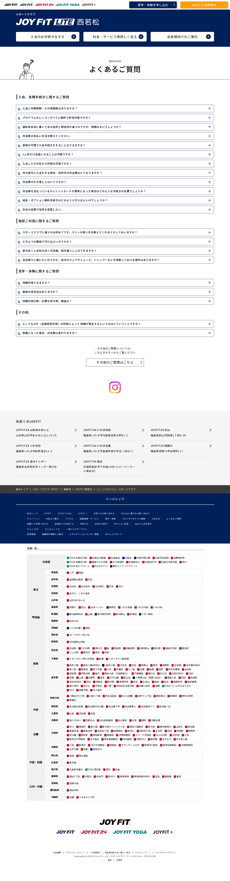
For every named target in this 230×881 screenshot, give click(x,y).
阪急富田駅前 (111, 739)
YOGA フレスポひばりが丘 (178, 685)
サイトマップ (141, 852)
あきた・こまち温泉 (79, 593)
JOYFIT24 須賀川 (177, 448)
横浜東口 (160, 695)
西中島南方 (165, 726)
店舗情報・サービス (89, 518)
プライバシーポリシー (75, 852)
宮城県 (54, 586)
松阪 (93, 713)
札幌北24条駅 (99, 557)
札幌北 (128, 557)
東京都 (54, 677)
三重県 (54, 713)
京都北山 (90, 720)
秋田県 (54, 593)
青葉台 (72, 700)
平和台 (98, 685)
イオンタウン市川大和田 (81, 658)
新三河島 (97, 669)
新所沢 (86, 652)
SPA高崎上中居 (77, 641)
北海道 (46, 562)
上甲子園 (73, 749)
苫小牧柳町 (118, 561)
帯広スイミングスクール (125, 566)
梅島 (151, 669)
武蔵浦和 (130, 648)
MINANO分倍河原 (125, 685)
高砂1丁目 (74, 776)
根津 (155, 665)
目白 (88, 681)
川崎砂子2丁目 (76, 695)
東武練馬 (192, 681)
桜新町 (91, 677)
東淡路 (191, 726)
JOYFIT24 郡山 (177, 432)
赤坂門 (99, 776)
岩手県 (54, 579)
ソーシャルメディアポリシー (164, 852)
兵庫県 (54, 746)
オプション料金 (121, 523)
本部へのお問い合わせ (104, 513)
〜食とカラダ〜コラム (76, 529)
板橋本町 (177, 681)
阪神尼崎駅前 (169, 745)
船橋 (101, 658)
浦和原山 (144, 648)
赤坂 (134, 665)
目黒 (71, 677)
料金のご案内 (52, 518)
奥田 (71, 755)
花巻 (90, 579)
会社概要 (57, 852)
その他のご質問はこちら (115, 362)
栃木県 (54, 634)
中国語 (119, 860)
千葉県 (54, 658)
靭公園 (72, 735)
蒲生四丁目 (103, 730)
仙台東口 (99, 586)
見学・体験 (110, 518)
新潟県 (54, 613)
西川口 (98, 648)
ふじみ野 (73, 652)
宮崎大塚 (73, 783)
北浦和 (72, 648)
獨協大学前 (171, 648)
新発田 (133, 614)
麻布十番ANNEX (91, 665)
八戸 (71, 572)
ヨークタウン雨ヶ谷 (79, 634)
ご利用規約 (95, 852)
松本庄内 (73, 620)
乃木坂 (123, 665)
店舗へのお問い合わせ (37, 523)
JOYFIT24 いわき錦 (42, 448)
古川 (121, 586)
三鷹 (109, 685)
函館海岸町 (179, 557)
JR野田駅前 (124, 735)
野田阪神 (97, 735)
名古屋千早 (114, 706)
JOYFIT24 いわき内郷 (109, 432)
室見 (178, 776)
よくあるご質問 (173, 518)
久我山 (146, 681)
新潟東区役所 (104, 614)
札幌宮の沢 (150, 561)
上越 (90, 614)
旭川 (184, 561)
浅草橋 (177, 665)
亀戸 (97, 673)
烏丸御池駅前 (106, 720)
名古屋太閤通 (76, 706)
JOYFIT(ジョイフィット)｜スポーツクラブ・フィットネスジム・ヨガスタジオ (121, 856)
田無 (157, 685)
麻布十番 (73, 665)
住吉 (157, 776)
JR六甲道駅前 (98, 745)
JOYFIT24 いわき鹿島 (109, 448)
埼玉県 (54, 650)
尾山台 (127, 677)
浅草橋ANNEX (193, 665)
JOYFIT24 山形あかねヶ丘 (42, 432)
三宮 (71, 745)
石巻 (111, 586)
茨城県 (54, 627)
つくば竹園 (75, 627)
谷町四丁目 (144, 730)
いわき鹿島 (126, 607)
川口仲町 (85, 648)
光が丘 (86, 685)
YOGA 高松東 (94, 769)
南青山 (144, 665)
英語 (110, 860)
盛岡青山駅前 (76, 579)
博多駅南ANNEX (142, 776)
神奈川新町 (187, 695)
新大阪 (151, 726)
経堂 (102, 677)
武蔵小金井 (144, 685)
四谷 (183, 677)
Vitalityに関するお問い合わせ (135, 513)
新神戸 (82, 745)
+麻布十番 (110, 665)
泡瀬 (71, 797)
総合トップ (32, 513)
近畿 (35, 734)
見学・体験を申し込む (153, 5)
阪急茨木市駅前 (77, 739)
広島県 (54, 762)
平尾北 (88, 776)
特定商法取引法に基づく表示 (117, 852)
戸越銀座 (138, 673)
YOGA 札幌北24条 (78, 557)
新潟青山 (120, 614)
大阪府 (54, 732)
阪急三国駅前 (136, 726)
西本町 (84, 735)
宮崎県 (54, 783)
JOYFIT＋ (82, 513)
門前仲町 (85, 673)
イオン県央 (147, 614)
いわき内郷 (142, 607)
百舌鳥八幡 (181, 739)
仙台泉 (72, 586)
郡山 (83, 607)
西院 (144, 720)
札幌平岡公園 (143, 557)
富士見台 (73, 685)
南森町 (82, 726)
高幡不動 (83, 690)
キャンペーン (33, 518)
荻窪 (135, 681)
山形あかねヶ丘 (77, 600)
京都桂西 (155, 720)
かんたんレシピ (52, 529)
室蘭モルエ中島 (99, 561)
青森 (81, 572)
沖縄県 (54, 797)
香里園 (153, 739)
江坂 (186, 735)
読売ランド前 (144, 695)
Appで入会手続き (204, 5)
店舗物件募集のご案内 (52, 534)
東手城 (72, 762)
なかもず (166, 739)
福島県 (54, 606)
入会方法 (156, 518)
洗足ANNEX (178, 673)
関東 (35, 663)
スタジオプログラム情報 (133, 518)
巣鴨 (156, 681)
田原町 (165, 665)
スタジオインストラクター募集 (84, 534)
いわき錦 (157, 607)
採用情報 (31, 534)
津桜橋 (82, 713)
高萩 (88, 627)
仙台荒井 (85, 586)
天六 (71, 726)
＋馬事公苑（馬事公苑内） (148, 677)
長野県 (54, 620)
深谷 (107, 652)
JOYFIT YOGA (64, 513)
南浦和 (117, 648)
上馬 (81, 677)
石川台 (163, 673)
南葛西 (72, 673)
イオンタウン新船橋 (119, 658)
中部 (35, 709)
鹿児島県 (54, 790)
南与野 (157, 648)
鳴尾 (85, 749)
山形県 (54, 600)
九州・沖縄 (35, 786)
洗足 (191, 673)
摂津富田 (127, 739)
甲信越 (36, 617)
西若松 (112, 607)
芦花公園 (114, 677)
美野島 (168, 776)
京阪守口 (141, 739)
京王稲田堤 (111, 695)
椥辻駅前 (122, 720)
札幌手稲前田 (162, 557)
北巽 (169, 730)
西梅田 (110, 735)
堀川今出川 (75, 720)
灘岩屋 (113, 745)
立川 (71, 690)
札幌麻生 (115, 557)
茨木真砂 (94, 739)
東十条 (72, 669)
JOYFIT (47, 513)
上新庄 (179, 726)
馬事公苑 (171, 677)
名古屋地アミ (147, 706)
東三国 (94, 726)
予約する (84, 523)
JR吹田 (175, 735)
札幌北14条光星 (169, 561)
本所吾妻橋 (174, 669)
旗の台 (151, 673)
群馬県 (54, 641)
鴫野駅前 (118, 730)
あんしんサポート (113, 534)
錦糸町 (188, 669)
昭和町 (191, 730)
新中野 (110, 681)
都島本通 (73, 730)
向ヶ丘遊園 (127, 695)
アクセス (69, 518)
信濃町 (194, 677)
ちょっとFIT (33, 529)
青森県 (54, 572)
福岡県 (54, 776)
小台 (109, 669)
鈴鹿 (71, 713)
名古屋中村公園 (95, 706)
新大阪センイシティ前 (113, 726)
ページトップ (115, 499)
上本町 (159, 730)
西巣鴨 (84, 669)
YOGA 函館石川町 (78, 561)
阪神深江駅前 (151, 745)
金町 (161, 669)
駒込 (166, 681)
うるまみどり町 (87, 797)
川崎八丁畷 (94, 695)
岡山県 (54, 755)
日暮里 (119, 669)
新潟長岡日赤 (76, 614)
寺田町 (180, 730)
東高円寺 (123, 681)
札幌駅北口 (134, 561)
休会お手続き (101, 523)
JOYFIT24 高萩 (109, 466)
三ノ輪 (131, 669)
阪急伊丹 (97, 749)
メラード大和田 (143, 735)
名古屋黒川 (130, 706)
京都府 (54, 720)
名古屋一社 (165, 706)
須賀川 (72, 607)
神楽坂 (99, 681)
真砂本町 (73, 790)
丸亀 (117, 769)
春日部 (185, 648)
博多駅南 (124, 776)
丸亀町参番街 (76, 769)
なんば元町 (161, 735)
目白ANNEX (75, 681)
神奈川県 (54, 697)
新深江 (131, 730)
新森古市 (87, 730)
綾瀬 (142, 669)
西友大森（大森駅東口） (117, 673)
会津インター (97, 607)
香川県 (54, 769)
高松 (108, 769)
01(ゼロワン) (101, 566)
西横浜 (173, 695)
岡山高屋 (83, 755)
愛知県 (54, 706)
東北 (35, 589)
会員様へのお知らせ (64, 523)
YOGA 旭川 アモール (79, 566)
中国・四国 (35, 762)
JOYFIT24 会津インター (42, 464)
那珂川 (111, 776)
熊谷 (97, 652)
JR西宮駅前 (187, 745)
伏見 (134, 720)
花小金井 (97, 690)
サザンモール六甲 (130, 745)
